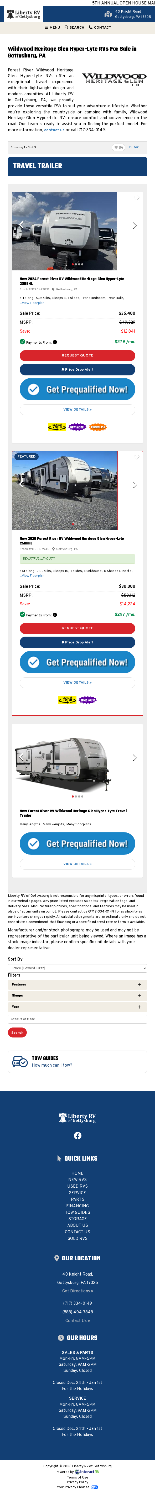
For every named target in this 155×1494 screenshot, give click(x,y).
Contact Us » (77, 1321)
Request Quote (77, 355)
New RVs (77, 1180)
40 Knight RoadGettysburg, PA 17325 (133, 14)
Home (77, 1173)
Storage (77, 1219)
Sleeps (77, 995)
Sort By (15, 959)
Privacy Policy (77, 1482)
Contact (99, 29)
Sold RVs (77, 1238)
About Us (77, 1225)
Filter (134, 147)
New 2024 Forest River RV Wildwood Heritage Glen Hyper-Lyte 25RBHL (72, 281)
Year (77, 1007)
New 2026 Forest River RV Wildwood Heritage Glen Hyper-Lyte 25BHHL (72, 541)
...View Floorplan (32, 303)
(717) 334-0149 (77, 1303)
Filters (14, 975)
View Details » (77, 409)
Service (77, 1193)
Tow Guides (77, 1212)
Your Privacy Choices (77, 1487)
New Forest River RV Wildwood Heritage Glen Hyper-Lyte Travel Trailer (73, 813)
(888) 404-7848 (77, 1312)
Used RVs (77, 1186)
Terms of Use (77, 1478)
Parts (77, 1199)
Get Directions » (77, 1291)
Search (74, 29)
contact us (54, 130)
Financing (77, 1206)
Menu (53, 29)
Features (77, 984)
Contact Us (77, 1232)
